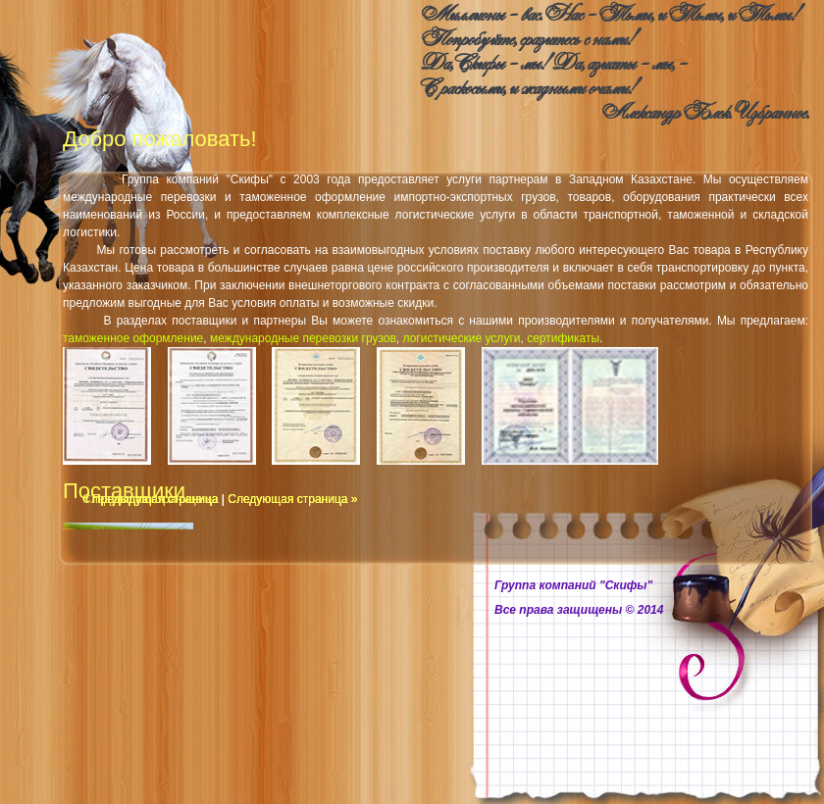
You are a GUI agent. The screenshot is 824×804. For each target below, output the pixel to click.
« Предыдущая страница (150, 499)
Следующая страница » (292, 499)
